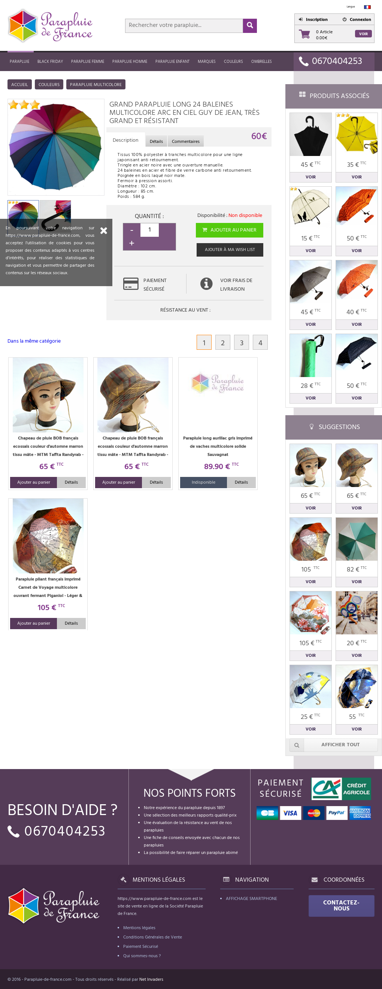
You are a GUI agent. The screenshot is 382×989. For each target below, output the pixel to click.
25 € (310, 717)
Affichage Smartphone (251, 899)
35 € (356, 165)
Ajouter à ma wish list (230, 250)
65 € (310, 496)
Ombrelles (261, 61)
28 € (311, 386)
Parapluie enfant (172, 61)
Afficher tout (324, 745)
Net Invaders (151, 979)
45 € (311, 165)
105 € (311, 643)
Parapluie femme (87, 61)
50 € (357, 238)
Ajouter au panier (229, 230)
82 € (357, 569)
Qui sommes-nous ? (142, 956)
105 (310, 569)
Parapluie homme (129, 61)
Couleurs (233, 61)
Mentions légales (139, 928)
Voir (363, 34)
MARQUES (207, 61)
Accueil (19, 85)
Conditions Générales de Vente (152, 937)
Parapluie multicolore (96, 85)
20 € (357, 643)
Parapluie (19, 61)
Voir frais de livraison (236, 285)
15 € (310, 238)
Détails (71, 482)
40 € (356, 312)
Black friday (50, 61)
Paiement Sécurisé (140, 946)
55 (356, 717)
